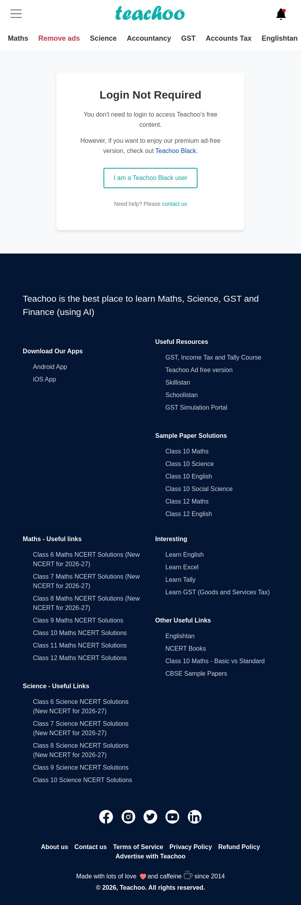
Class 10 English (188, 476)
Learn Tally (180, 579)
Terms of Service (138, 847)
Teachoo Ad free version (199, 370)
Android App (50, 366)
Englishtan (279, 38)
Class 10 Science (189, 464)
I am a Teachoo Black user (150, 178)
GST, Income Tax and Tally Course (213, 357)
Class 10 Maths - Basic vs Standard (215, 661)
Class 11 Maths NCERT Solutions (80, 645)
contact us (174, 204)
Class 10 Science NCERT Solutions (82, 780)
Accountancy (149, 38)
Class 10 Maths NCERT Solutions (80, 633)
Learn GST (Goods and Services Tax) (217, 592)
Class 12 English (188, 514)
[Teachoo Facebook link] (107, 816)
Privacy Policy (190, 847)
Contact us (90, 847)
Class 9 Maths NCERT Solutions (78, 620)
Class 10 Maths (187, 451)
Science (103, 38)
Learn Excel (182, 567)
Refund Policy (239, 847)
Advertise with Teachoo (150, 856)
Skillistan (177, 382)
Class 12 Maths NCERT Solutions (80, 658)
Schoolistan (181, 395)
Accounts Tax (229, 38)
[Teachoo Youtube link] (173, 816)
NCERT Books (185, 648)
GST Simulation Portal (196, 407)
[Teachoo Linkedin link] (195, 816)
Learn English (184, 554)
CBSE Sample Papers (196, 673)
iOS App (44, 379)
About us (54, 847)
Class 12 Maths (187, 501)
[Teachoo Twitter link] (151, 816)
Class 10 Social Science (199, 489)
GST (188, 38)
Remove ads (59, 38)
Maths (18, 38)
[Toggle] (18, 13)
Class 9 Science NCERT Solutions (81, 767)
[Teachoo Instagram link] (129, 816)
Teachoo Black (175, 151)
